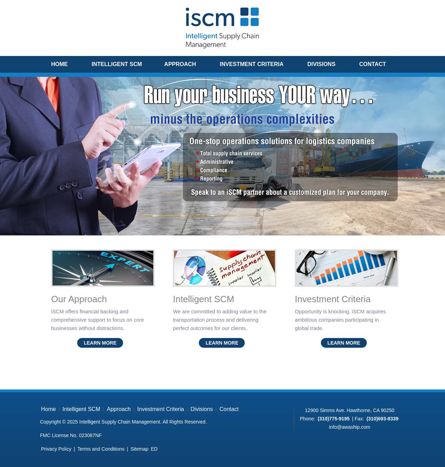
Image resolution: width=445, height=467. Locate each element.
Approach (180, 64)
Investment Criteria (251, 64)
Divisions (321, 64)
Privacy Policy (56, 449)
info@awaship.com (349, 427)
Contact (372, 64)
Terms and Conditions (101, 449)
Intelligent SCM (116, 64)
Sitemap (139, 449)
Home (59, 64)
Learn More (100, 343)
